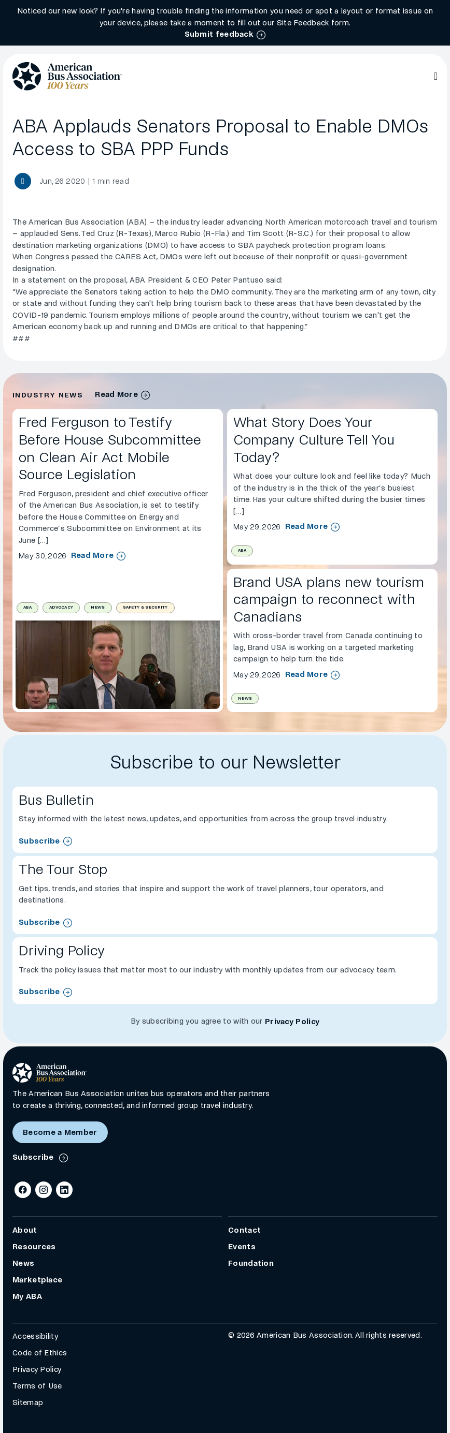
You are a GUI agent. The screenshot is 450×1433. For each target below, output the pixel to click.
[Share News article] (23, 181)
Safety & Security (145, 607)
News (98, 607)
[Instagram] (43, 1189)
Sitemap (27, 1402)
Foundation (251, 1263)
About (24, 1230)
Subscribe (39, 841)
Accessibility (35, 1336)
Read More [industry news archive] (116, 394)
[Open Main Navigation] (436, 76)
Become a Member (60, 1132)
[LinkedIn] (64, 1189)
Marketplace (37, 1280)
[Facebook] (23, 1189)
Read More (92, 555)
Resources (34, 1247)
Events (242, 1247)
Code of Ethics (39, 1353)
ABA (27, 607)
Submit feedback (219, 34)
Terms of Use (37, 1386)
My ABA (27, 1296)
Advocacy (61, 607)
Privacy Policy (292, 1021)
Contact (244, 1230)
